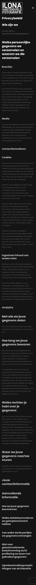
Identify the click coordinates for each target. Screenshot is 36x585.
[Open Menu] (33, 8)
